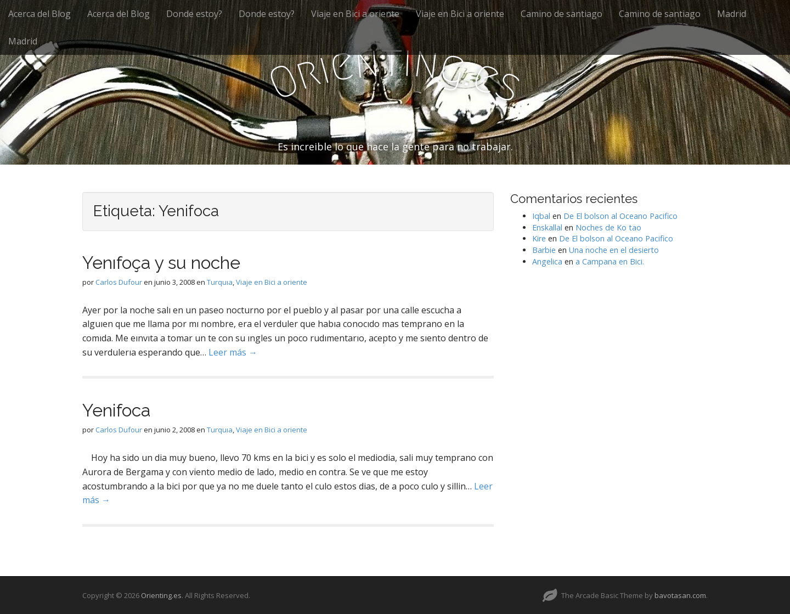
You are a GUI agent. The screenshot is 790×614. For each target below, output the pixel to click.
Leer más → (232, 352)
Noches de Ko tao (608, 227)
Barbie (544, 250)
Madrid (731, 14)
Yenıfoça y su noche (161, 262)
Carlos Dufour (118, 282)
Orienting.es (161, 595)
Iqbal (541, 216)
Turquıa (220, 282)
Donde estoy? (194, 14)
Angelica (547, 261)
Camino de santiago (561, 14)
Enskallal (547, 227)
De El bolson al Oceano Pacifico (620, 216)
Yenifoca (116, 410)
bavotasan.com (680, 595)
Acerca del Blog (39, 14)
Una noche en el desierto (614, 250)
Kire (539, 238)
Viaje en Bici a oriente (355, 14)
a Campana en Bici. (609, 261)
